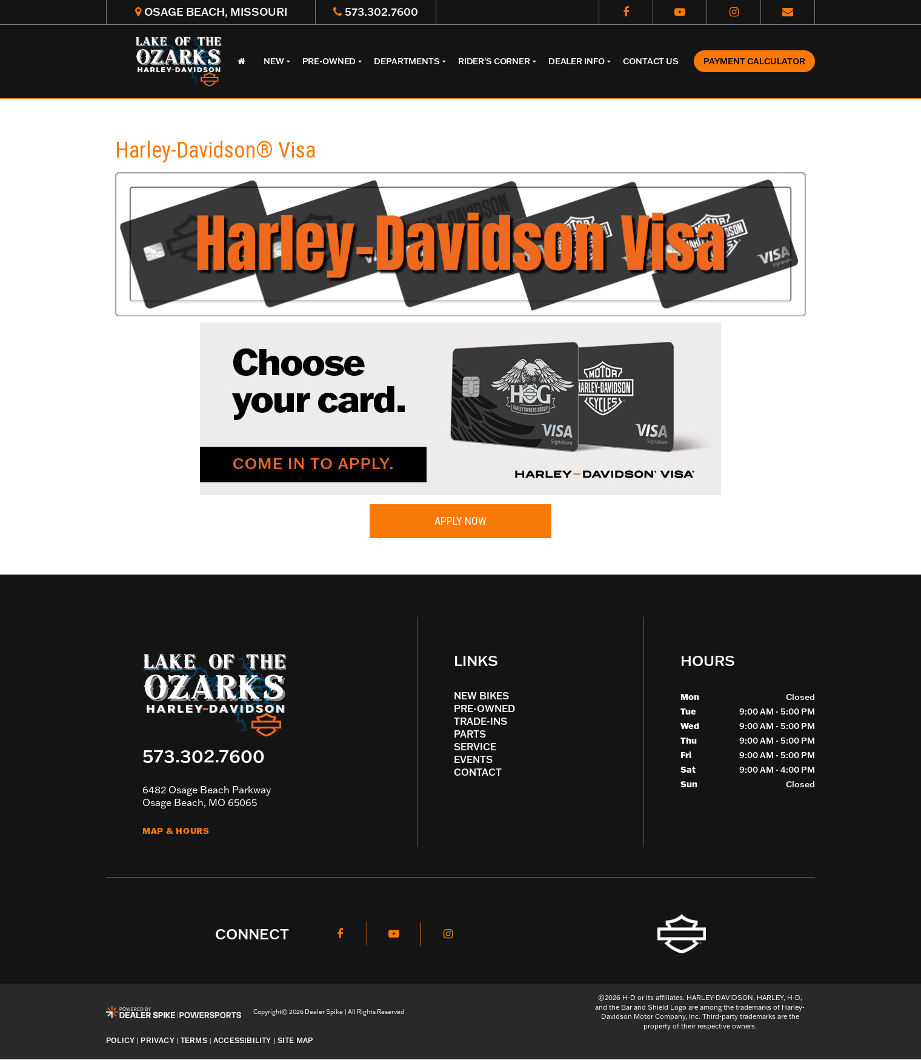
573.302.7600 (203, 755)
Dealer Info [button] (576, 61)
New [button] (274, 61)
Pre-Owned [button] (329, 61)
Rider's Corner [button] (494, 61)
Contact (478, 772)
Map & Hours (176, 830)
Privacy (158, 1040)
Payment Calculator (754, 61)
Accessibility (242, 1040)
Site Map (295, 1040)
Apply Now (460, 521)
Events (473, 759)
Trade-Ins (480, 721)
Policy (120, 1040)
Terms (194, 1040)
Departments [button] (406, 61)
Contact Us (651, 61)
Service (475, 747)
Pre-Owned (484, 708)
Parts (470, 734)
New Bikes (481, 696)
